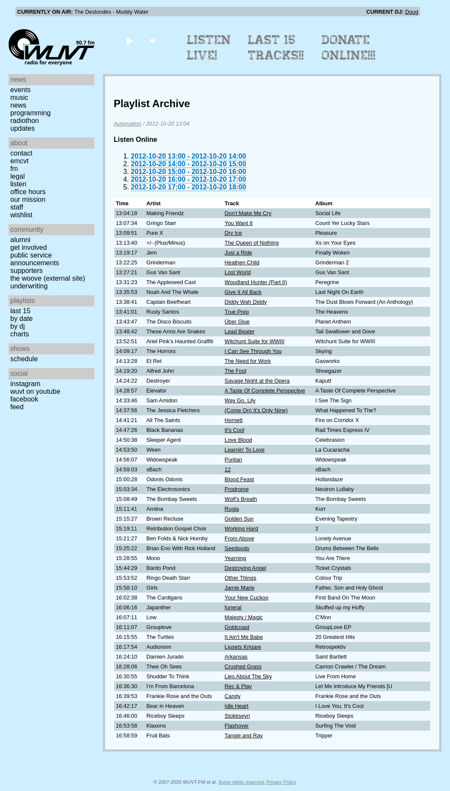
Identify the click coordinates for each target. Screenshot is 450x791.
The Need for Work (248, 361)
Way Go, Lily (240, 400)
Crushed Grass (243, 666)
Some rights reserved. (241, 782)
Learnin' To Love (245, 449)
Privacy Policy (281, 782)
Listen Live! (209, 47)
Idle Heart (236, 706)
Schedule (24, 359)
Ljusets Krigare (243, 647)
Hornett (234, 420)
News (18, 105)
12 (228, 469)
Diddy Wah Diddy (246, 302)
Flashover (237, 725)
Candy (233, 696)
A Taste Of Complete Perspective (265, 390)
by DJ (17, 326)
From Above (239, 538)
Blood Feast (239, 479)
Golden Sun (239, 518)
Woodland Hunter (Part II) (256, 282)
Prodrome (237, 489)
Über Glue (237, 321)
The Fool (236, 371)
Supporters (26, 270)
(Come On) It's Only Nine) (256, 410)
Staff (16, 207)
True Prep (237, 312)
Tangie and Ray (244, 735)
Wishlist (21, 215)
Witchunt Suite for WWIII (254, 341)
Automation (128, 123)
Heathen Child (242, 262)
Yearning (235, 558)
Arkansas (236, 656)
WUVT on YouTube (35, 391)
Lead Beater (240, 331)
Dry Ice (233, 233)
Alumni (20, 239)
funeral (233, 607)
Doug (411, 12)
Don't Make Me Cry (248, 213)
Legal (17, 176)
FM (14, 168)
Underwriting (29, 286)
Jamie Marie (240, 587)
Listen (18, 184)
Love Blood (238, 440)
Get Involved (28, 247)
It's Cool (235, 430)
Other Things (241, 578)
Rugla (232, 509)
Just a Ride (238, 252)
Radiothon (24, 120)
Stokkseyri (237, 716)
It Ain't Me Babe (244, 637)
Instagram (25, 383)
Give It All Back (243, 292)
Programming (30, 113)
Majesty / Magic (244, 617)
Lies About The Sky (248, 676)
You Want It (239, 223)
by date (21, 318)
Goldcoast (237, 627)
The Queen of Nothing (252, 243)
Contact (21, 153)
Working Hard (241, 528)
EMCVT (19, 161)
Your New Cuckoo (247, 597)
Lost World (238, 272)
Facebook (24, 399)
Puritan (233, 459)
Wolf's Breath (241, 499)
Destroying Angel (245, 568)
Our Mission (27, 199)
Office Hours (27, 191)
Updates (22, 128)
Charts (19, 334)
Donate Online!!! (349, 47)
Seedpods (237, 548)
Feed (17, 406)
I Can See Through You (253, 351)
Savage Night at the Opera (257, 381)
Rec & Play (238, 686)
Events (20, 89)
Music (19, 97)
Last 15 (20, 311)
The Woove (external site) (47, 278)
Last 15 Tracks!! (276, 47)
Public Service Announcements (34, 259)
